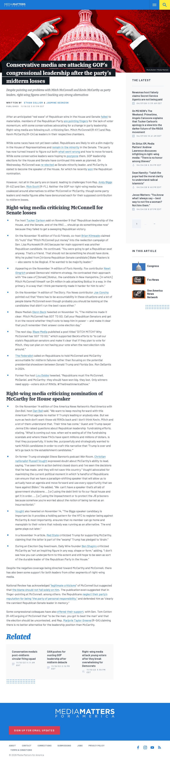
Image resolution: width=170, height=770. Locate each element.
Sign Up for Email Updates (34, 730)
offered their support (70, 611)
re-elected (47, 164)
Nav (152, 5)
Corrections (44, 745)
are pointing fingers (76, 121)
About (12, 745)
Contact (26, 745)
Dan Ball (38, 410)
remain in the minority (65, 147)
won (90, 169)
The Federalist (24, 355)
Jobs (79, 745)
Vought (19, 511)
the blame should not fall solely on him (35, 589)
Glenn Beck (39, 312)
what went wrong (69, 151)
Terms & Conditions (21, 750)
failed (104, 116)
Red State (53, 535)
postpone (72, 156)
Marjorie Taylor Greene (77, 620)
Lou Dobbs (42, 375)
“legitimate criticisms (63, 585)
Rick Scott (32, 186)
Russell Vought (38, 461)
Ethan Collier (33, 102)
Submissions (64, 745)
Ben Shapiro (89, 546)
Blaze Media (40, 331)
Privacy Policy (96, 745)
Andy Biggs (105, 182)
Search (164, 5)
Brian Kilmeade (90, 235)
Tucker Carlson (36, 220)
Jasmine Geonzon (57, 102)
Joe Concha (101, 292)
